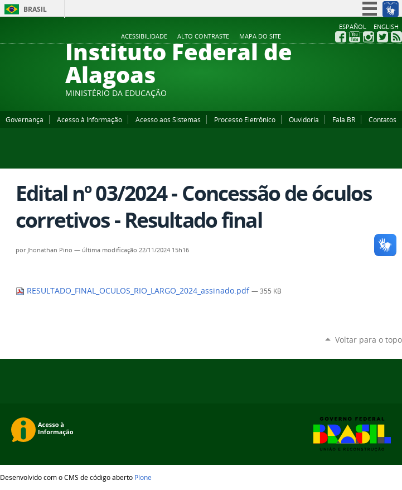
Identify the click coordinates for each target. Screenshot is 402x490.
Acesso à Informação (89, 119)
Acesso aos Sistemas (168, 119)
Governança (24, 119)
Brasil (35, 9)
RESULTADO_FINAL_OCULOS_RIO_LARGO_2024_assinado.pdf (133, 291)
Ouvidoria (304, 119)
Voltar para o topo (368, 339)
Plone (143, 477)
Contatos (382, 119)
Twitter (382, 36)
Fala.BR (343, 119)
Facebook (340, 36)
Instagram (368, 36)
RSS (396, 36)
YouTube (354, 36)
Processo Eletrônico (244, 119)
